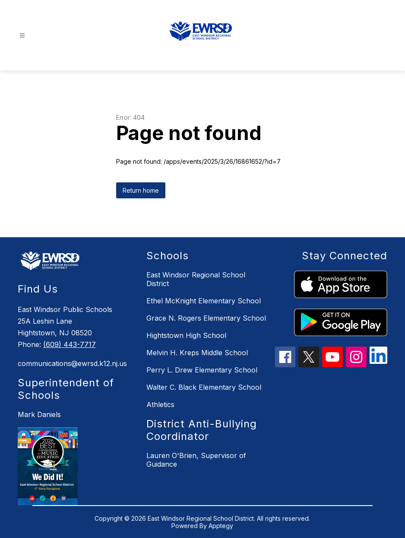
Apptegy (221, 525)
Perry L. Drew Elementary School (201, 370)
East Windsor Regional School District (195, 279)
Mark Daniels (39, 414)
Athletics (160, 404)
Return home (141, 190)
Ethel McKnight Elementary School (203, 300)
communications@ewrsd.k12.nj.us (72, 363)
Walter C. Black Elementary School (203, 387)
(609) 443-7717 (69, 344)
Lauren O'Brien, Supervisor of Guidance (196, 459)
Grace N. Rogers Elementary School (206, 318)
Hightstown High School (186, 335)
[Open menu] (22, 36)
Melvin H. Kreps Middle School (197, 352)
